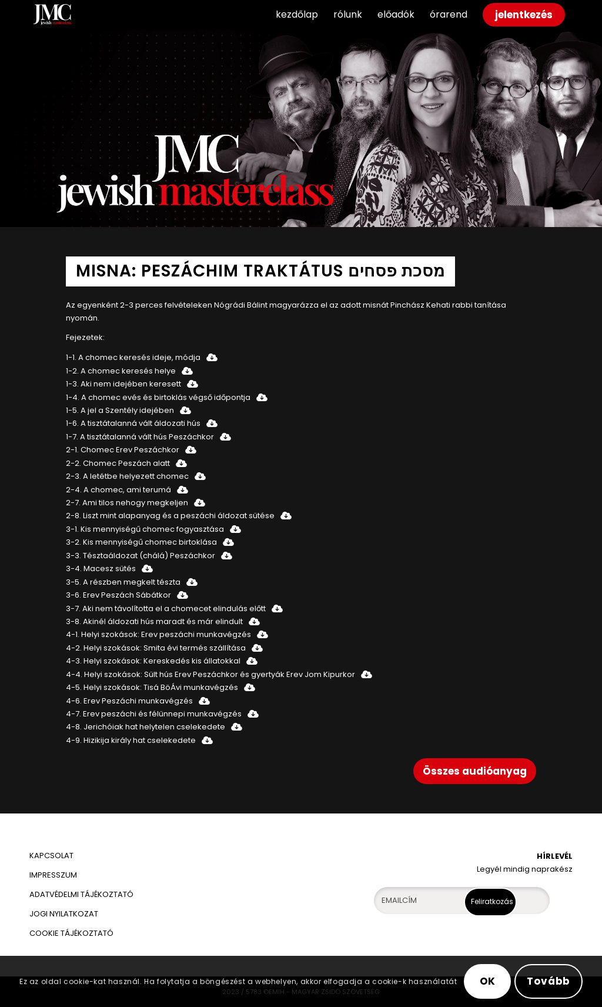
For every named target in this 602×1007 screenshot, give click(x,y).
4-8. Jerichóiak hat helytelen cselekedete (145, 726)
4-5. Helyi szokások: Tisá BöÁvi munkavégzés (152, 687)
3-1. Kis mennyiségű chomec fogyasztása (145, 529)
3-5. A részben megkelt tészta (123, 582)
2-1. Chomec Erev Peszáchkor (122, 449)
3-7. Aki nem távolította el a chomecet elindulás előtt (166, 608)
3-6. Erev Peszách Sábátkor (118, 595)
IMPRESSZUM (53, 875)
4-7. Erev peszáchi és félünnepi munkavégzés (154, 713)
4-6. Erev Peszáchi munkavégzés (129, 700)
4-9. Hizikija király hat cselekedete (131, 740)
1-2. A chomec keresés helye (121, 370)
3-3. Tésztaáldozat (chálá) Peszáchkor (140, 555)
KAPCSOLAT (51, 855)
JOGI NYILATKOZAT (63, 913)
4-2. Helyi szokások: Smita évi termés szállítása (156, 647)
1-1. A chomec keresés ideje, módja (133, 357)
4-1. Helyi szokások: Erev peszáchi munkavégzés (158, 634)
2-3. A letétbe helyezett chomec (127, 476)
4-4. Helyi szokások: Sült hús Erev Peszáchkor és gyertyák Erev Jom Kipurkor (210, 674)
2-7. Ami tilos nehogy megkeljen (127, 502)
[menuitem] (297, 14)
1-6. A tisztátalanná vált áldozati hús (133, 423)
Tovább (548, 981)
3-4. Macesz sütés (101, 568)
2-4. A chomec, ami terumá (118, 489)
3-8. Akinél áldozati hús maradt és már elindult (154, 621)
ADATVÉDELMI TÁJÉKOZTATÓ (82, 894)
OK (488, 981)
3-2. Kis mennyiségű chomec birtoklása (141, 542)
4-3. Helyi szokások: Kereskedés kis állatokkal (153, 660)
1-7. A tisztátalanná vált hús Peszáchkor (140, 436)
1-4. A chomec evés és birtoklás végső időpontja (158, 397)
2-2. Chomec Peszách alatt (118, 463)
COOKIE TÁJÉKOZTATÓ (71, 933)
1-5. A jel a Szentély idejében (120, 410)
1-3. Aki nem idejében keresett (123, 383)
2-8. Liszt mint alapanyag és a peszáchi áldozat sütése (170, 515)
